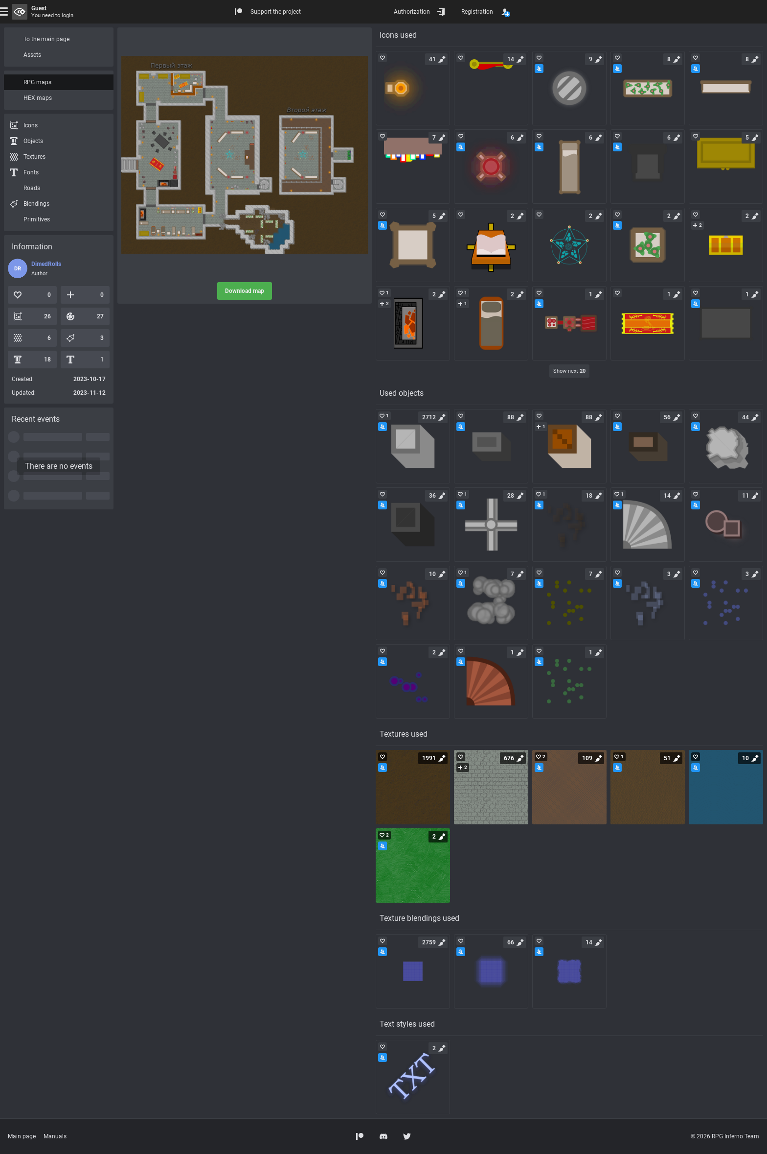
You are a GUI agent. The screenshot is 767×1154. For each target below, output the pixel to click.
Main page (22, 1136)
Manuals (55, 1136)
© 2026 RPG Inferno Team (725, 1136)
